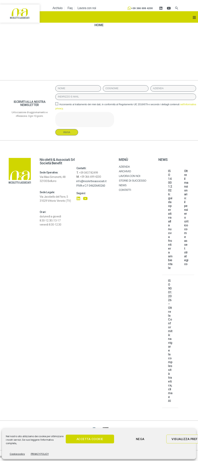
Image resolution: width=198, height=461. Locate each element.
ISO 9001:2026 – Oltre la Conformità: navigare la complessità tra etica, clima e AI (170, 341)
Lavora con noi (87, 8)
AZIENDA (124, 166)
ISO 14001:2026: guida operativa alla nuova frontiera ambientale (170, 219)
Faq (70, 8)
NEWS (122, 185)
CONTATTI (125, 189)
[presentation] (84, 119)
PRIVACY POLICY (40, 453)
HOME (99, 25)
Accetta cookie (90, 439)
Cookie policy (17, 453)
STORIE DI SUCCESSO (132, 180)
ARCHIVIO (125, 171)
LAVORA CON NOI (129, 176)
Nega (140, 439)
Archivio (58, 8)
